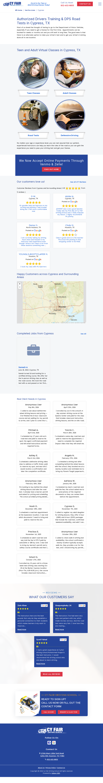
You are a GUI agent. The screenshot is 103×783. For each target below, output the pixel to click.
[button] (19, 285)
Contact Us (85, 4)
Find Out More (51, 169)
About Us (41, 773)
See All (83, 335)
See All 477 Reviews (78, 181)
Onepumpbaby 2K (63, 611)
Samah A (23, 368)
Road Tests (33, 135)
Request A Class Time (68, 717)
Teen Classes (33, 93)
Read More (22, 635)
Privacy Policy (51, 773)
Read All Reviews (51, 679)
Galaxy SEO (56, 779)
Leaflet (53, 323)
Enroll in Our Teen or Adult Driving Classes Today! (39, 4)
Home (18, 10)
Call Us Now (49, 717)
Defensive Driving (69, 135)
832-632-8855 (67, 5)
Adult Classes (69, 93)
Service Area (30, 10)
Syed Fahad (41, 645)
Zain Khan (22, 611)
